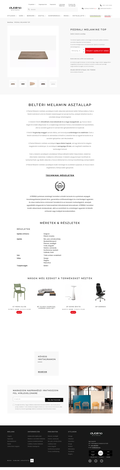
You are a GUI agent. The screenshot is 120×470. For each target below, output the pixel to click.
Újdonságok (96, 15)
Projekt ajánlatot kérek (97, 51)
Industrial (70, 442)
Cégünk (9, 439)
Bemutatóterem (11, 444)
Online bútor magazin (13, 449)
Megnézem (42, 376)
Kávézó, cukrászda (53, 442)
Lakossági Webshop (62, 5)
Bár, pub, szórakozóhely (55, 444)
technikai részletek (60, 175)
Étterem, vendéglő (53, 439)
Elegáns (70, 457)
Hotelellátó (79, 15)
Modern (70, 449)
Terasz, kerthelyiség (53, 454)
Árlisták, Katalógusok (33, 449)
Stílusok (12, 15)
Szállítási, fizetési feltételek (35, 447)
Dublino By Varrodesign (72, 5)
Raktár (9, 447)
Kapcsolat (53, 4)
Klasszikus (71, 444)
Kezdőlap (10, 22)
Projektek (32, 4)
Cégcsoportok (43, 4)
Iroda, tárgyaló (52, 449)
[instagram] (96, 464)
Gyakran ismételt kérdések (35, 444)
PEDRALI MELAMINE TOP (22, 22)
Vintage (70, 439)
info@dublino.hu (96, 450)
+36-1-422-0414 (94, 448)
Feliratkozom (54, 403)
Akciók (108, 15)
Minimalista (71, 452)
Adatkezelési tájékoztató (35, 439)
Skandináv (71, 454)
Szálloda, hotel (52, 447)
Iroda (67, 15)
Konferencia (54, 15)
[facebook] (90, 464)
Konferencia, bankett (54, 452)
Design (70, 447)
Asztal (42, 15)
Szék (21, 15)
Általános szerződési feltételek (36, 442)
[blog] (101, 464)
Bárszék (31, 15)
